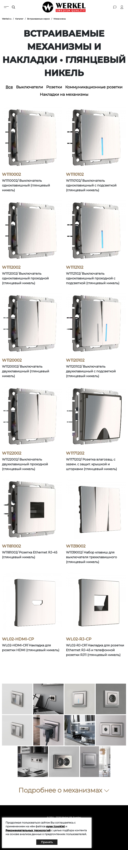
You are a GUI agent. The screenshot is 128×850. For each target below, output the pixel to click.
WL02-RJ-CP (78, 639)
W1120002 (12, 360)
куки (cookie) (55, 826)
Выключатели (29, 87)
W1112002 (11, 267)
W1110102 (75, 174)
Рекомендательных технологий (28, 830)
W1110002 (11, 174)
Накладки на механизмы (64, 94)
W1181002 (11, 546)
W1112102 (74, 267)
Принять (47, 842)
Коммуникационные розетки (93, 87)
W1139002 (75, 546)
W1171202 (75, 453)
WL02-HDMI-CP (18, 639)
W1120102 (75, 360)
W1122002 (11, 453)
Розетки (54, 87)
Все (9, 87)
